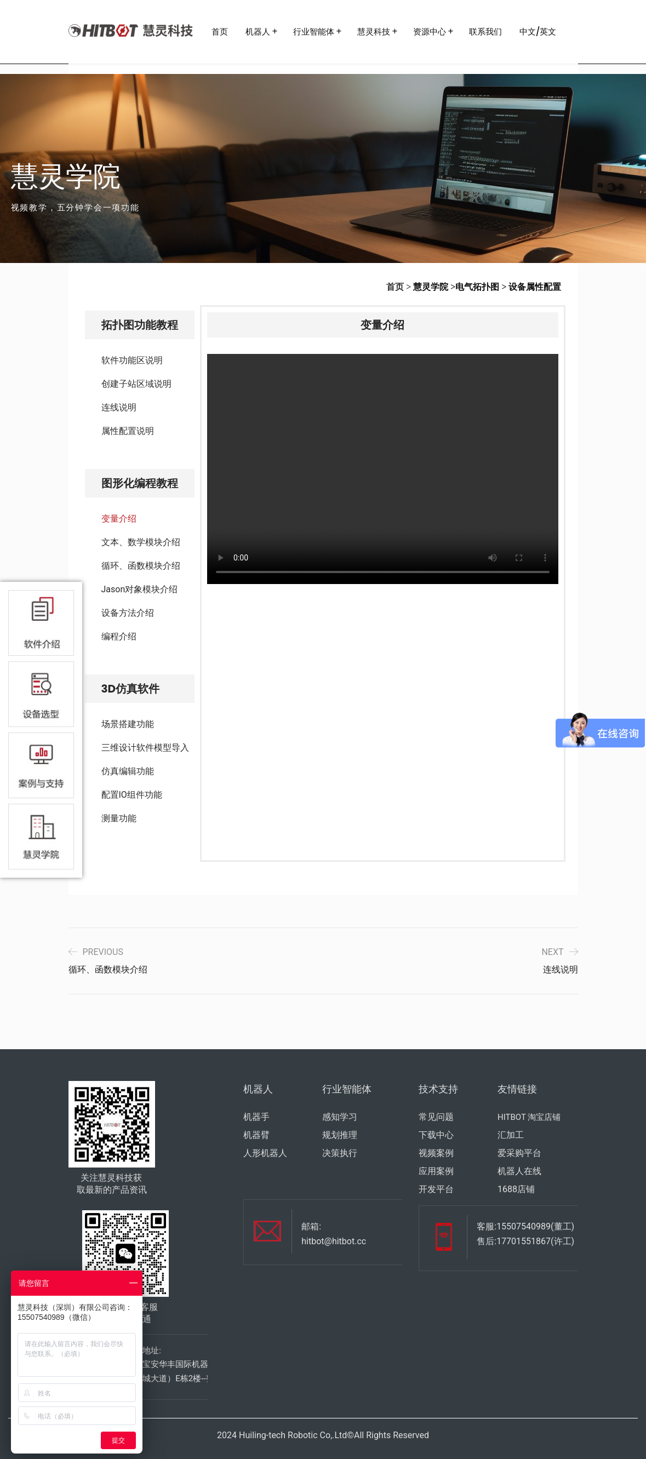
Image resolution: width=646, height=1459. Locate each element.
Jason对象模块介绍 (139, 589)
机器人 (257, 31)
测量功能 (118, 818)
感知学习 (339, 1117)
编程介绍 (118, 636)
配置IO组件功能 (131, 794)
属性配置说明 (127, 431)
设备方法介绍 (127, 613)
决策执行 (339, 1153)
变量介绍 (118, 518)
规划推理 (339, 1135)
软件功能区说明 (132, 360)
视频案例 (436, 1153)
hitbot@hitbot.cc (333, 1241)
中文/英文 (538, 31)
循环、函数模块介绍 (140, 565)
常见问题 (436, 1117)
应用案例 (436, 1171)
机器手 (256, 1117)
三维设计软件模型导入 (145, 747)
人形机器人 (265, 1153)
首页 (219, 31)
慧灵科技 (373, 31)
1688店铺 (516, 1189)
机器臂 (256, 1135)
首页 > (398, 286)
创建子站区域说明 (136, 384)
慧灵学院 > (434, 286)
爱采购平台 (519, 1153)
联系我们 (485, 31)
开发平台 (436, 1189)
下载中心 (436, 1135)
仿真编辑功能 (127, 771)
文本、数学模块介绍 (140, 542)
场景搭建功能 (127, 724)
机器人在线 (519, 1171)
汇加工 (511, 1135)
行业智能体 (313, 31)
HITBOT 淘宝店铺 (529, 1117)
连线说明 (118, 407)
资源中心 (429, 31)
